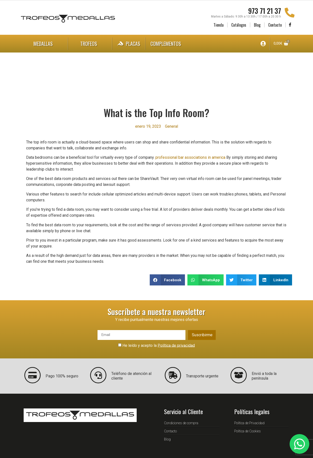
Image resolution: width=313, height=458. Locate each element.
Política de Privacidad (249, 423)
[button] (167, 279)
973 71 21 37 (264, 11)
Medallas (44, 44)
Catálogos (238, 24)
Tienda (219, 24)
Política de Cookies (247, 431)
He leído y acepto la (158, 345)
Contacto (275, 24)
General (171, 126)
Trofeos (90, 44)
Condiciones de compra (181, 423)
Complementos (170, 44)
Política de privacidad (176, 345)
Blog (257, 24)
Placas (128, 43)
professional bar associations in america (190, 157)
